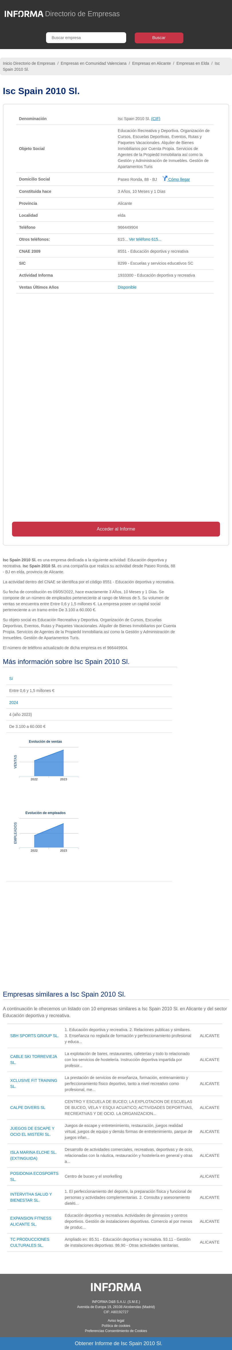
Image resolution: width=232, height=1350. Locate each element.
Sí (11, 678)
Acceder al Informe (116, 529)
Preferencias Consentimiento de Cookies (116, 1331)
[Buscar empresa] (86, 37)
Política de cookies (116, 1326)
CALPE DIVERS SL (27, 1107)
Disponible (127, 287)
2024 (13, 702)
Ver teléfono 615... (145, 239)
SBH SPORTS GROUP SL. (34, 1035)
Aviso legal (116, 1321)
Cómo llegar (176, 179)
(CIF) (155, 118)
